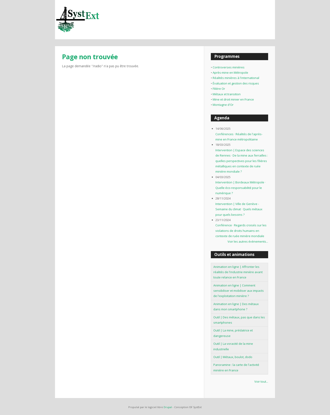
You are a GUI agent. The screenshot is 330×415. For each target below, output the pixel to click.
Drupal (168, 407)
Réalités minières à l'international (236, 78)
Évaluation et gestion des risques (236, 83)
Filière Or (219, 89)
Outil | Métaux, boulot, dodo (232, 357)
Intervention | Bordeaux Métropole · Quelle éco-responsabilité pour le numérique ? (240, 187)
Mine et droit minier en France (233, 99)
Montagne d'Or (223, 105)
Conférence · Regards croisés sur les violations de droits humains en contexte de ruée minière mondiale (241, 230)
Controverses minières (229, 67)
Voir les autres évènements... (248, 241)
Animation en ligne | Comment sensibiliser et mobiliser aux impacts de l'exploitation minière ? (238, 290)
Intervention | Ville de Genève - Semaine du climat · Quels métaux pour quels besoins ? (238, 209)
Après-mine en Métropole (230, 72)
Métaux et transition (227, 94)
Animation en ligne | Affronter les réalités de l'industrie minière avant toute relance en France (238, 272)
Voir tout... (261, 381)
